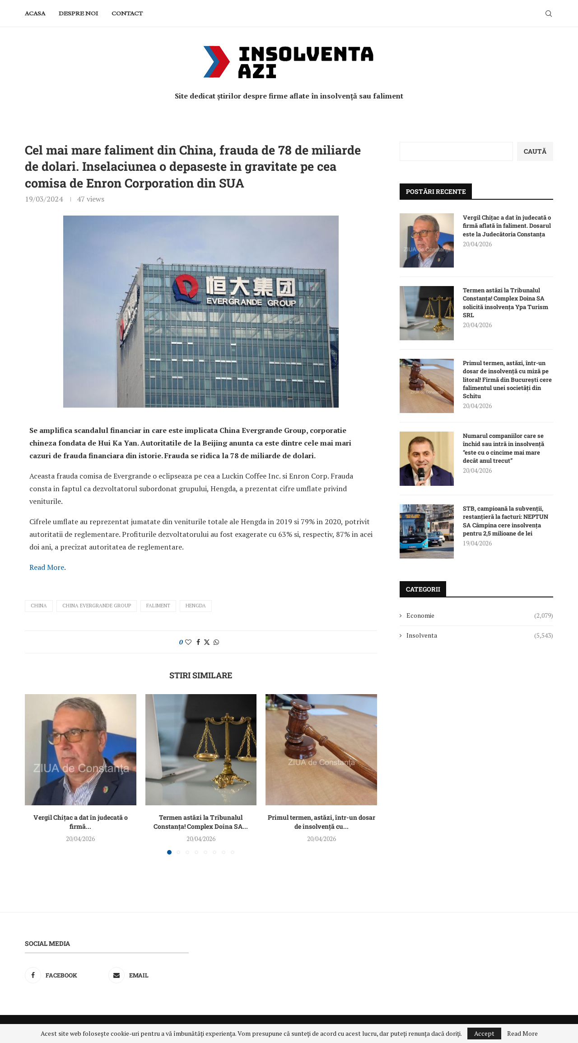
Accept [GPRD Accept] (484, 1033)
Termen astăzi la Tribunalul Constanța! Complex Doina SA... (201, 822)
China (39, 605)
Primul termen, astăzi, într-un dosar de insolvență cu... (321, 822)
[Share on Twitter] (207, 642)
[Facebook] (65, 975)
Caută (535, 151)
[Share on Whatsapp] (216, 642)
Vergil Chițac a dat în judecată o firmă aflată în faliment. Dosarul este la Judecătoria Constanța (507, 225)
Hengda (196, 605)
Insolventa (479, 635)
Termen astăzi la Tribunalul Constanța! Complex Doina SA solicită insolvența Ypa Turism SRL (505, 302)
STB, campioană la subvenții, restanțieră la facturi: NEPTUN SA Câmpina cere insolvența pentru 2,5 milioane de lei (505, 520)
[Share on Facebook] (198, 642)
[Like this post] (188, 642)
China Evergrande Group (96, 605)
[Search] (548, 13)
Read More (46, 567)
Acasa (35, 13)
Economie (479, 615)
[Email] (148, 975)
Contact (127, 13)
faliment (158, 605)
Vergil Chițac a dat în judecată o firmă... (80, 822)
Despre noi (78, 13)
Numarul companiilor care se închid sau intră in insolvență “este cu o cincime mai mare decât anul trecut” (503, 448)
